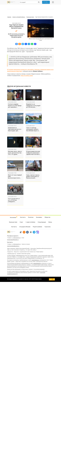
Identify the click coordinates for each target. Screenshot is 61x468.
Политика (30, 217)
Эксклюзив (30, 161)
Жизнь (11, 91)
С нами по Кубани (30, 222)
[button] (16, 44)
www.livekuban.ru (35, 260)
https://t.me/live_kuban (27, 75)
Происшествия (30, 17)
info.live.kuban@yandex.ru (13, 239)
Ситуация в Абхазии (24, 226)
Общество (12, 114)
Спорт (21, 222)
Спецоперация (42, 222)
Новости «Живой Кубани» (18, 17)
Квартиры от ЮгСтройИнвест (45, 2)
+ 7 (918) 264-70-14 (16, 237)
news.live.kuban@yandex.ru (13, 246)
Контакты (22, 217)
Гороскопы (48, 226)
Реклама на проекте (12, 236)
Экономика (30, 138)
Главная (9, 17)
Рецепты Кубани (37, 226)
